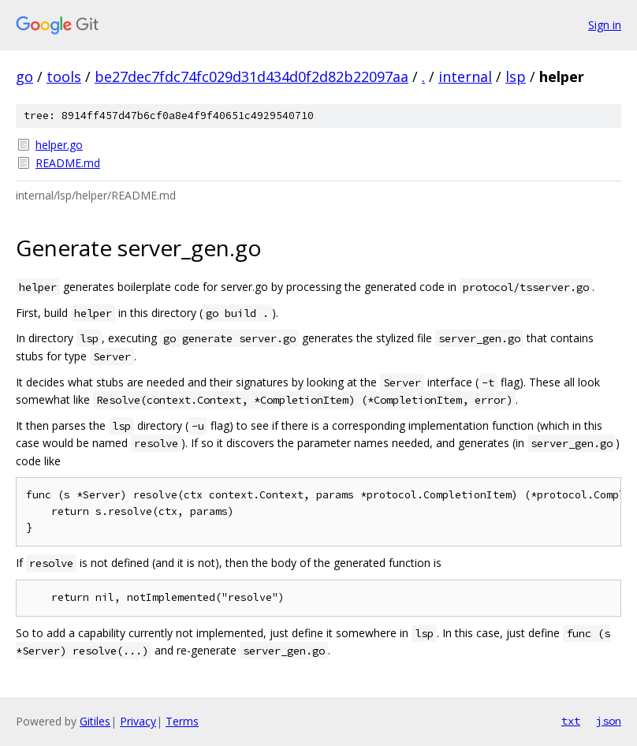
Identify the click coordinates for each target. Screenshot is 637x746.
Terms (182, 721)
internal (465, 76)
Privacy (138, 721)
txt (570, 721)
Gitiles (95, 721)
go (24, 76)
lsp (515, 76)
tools (64, 76)
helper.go (59, 144)
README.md (67, 162)
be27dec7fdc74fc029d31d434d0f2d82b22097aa (251, 76)
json (608, 721)
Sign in (604, 24)
